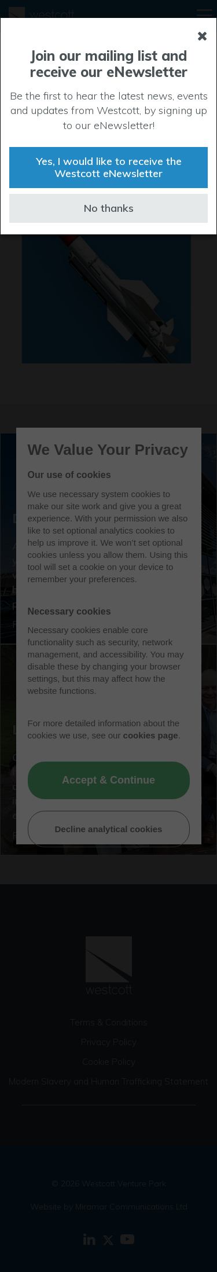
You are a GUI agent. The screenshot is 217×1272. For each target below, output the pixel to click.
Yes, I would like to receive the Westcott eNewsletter (109, 168)
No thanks (109, 208)
